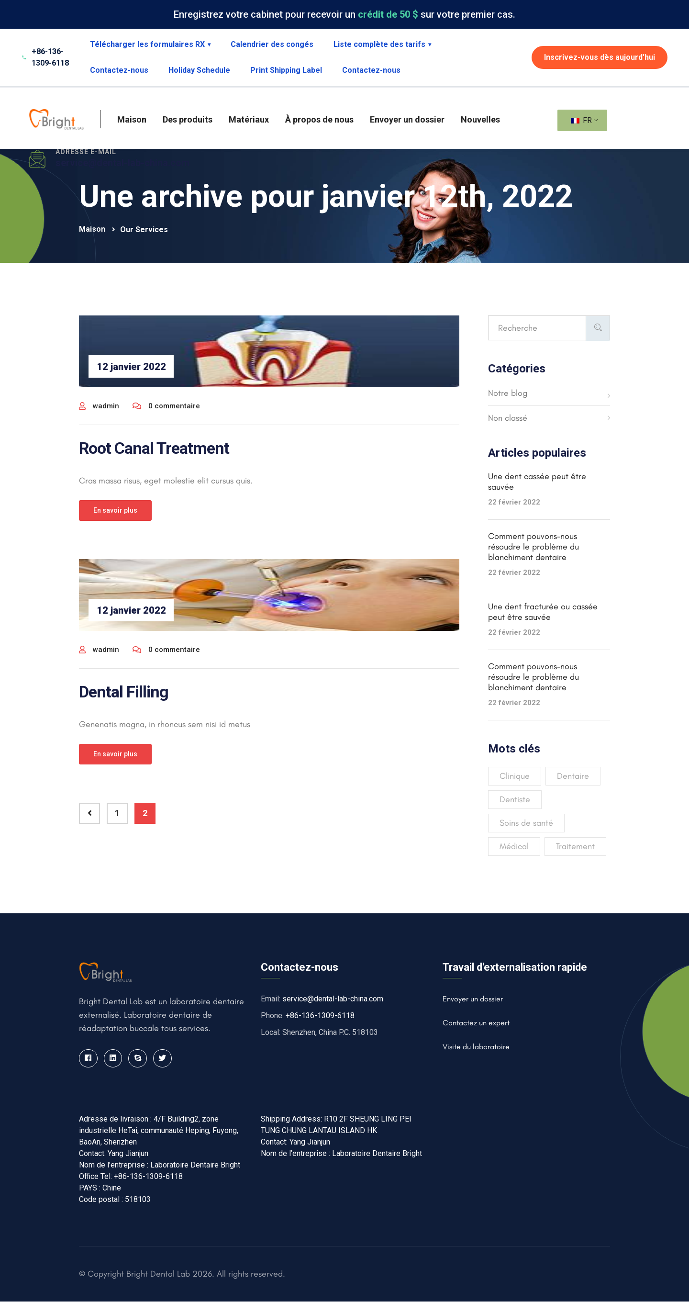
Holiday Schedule (199, 70)
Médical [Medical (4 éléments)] (514, 846)
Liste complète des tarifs (382, 44)
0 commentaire (166, 406)
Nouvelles (480, 119)
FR (581, 120)
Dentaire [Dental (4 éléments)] (573, 776)
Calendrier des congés (272, 44)
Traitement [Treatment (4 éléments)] (575, 846)
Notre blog (507, 393)
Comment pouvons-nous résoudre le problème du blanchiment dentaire (533, 546)
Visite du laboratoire (476, 1046)
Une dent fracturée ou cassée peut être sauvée (543, 611)
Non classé (507, 418)
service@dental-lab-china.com (122, 162)
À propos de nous (319, 119)
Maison (131, 119)
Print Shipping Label (286, 70)
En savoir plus (115, 510)
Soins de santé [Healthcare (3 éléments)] (526, 823)
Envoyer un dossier (407, 119)
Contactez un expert (476, 1022)
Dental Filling (123, 691)
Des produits (187, 119)
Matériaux (249, 119)
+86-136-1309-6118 (320, 1015)
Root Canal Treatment (154, 448)
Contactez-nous (119, 70)
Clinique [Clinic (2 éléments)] (515, 776)
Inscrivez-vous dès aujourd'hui (599, 57)
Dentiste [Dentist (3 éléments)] (515, 799)
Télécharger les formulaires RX (150, 44)
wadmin (99, 406)
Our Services (144, 229)
